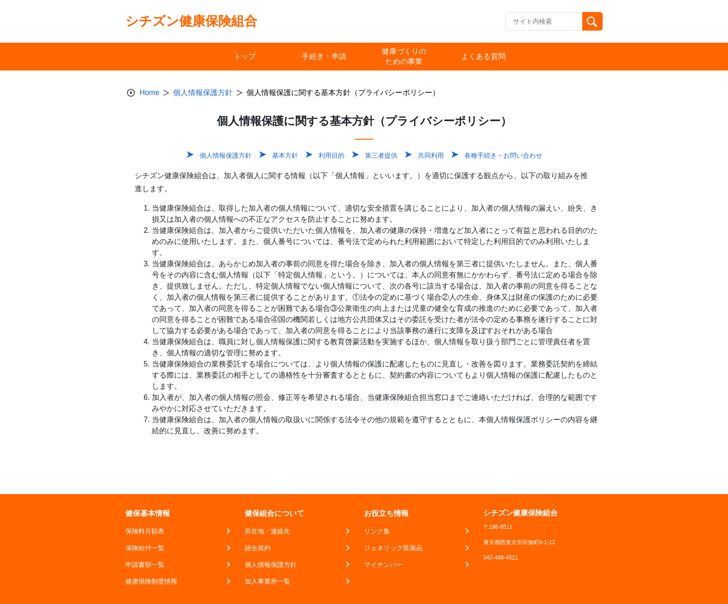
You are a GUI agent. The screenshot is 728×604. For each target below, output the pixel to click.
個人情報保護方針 (203, 92)
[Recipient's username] (544, 21)
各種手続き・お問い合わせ (503, 155)
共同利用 (431, 155)
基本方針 (285, 155)
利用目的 (331, 155)
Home (149, 92)
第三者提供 (381, 155)
